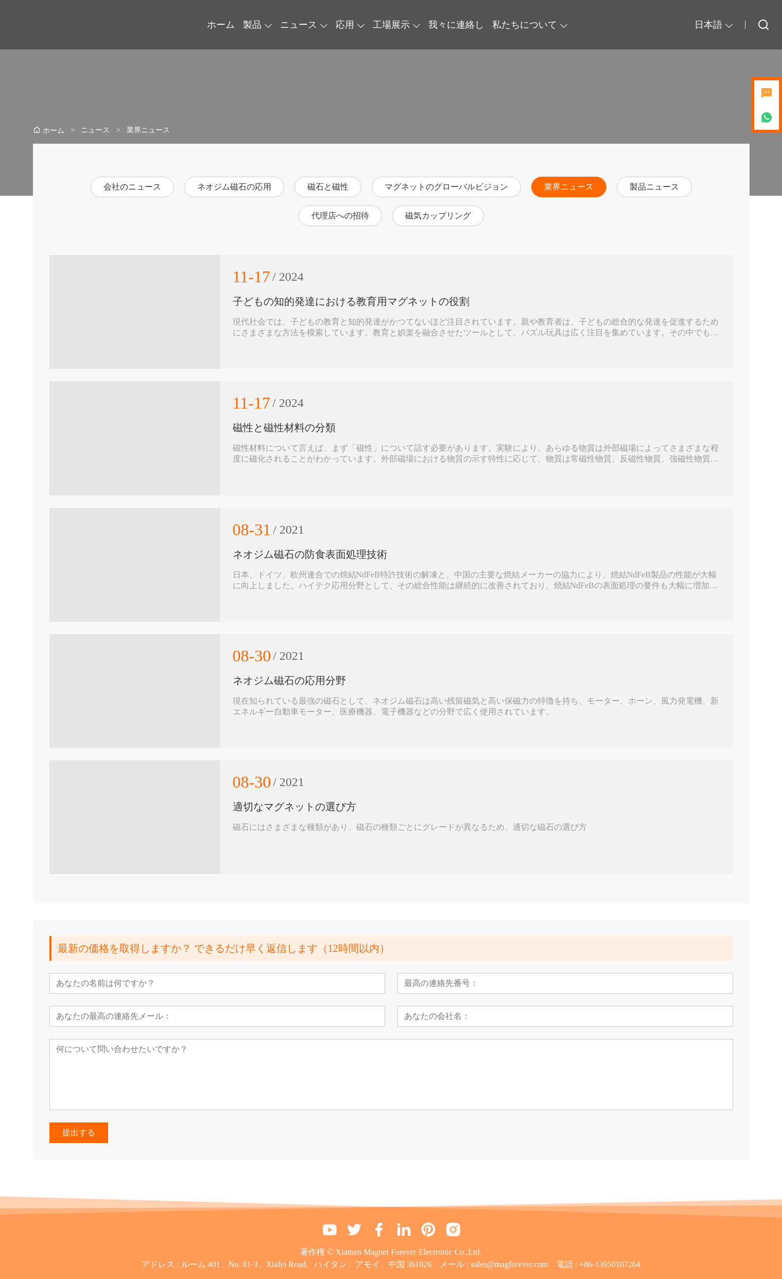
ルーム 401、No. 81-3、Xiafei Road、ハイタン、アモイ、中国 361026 (306, 1264)
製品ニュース (654, 186)
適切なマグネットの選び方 (294, 806)
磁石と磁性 (328, 186)
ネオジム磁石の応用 (234, 186)
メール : (455, 1264)
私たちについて (524, 25)
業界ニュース (569, 186)
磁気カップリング (438, 215)
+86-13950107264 (609, 1264)
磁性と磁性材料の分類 (284, 427)
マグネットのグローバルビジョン (446, 186)
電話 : (568, 1264)
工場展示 (391, 25)
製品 (252, 25)
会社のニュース (132, 186)
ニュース (298, 25)
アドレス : (161, 1264)
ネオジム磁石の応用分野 (289, 680)
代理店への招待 (340, 215)
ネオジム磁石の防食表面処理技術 (310, 554)
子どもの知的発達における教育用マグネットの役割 (351, 301)
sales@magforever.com (509, 1264)
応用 (345, 25)
